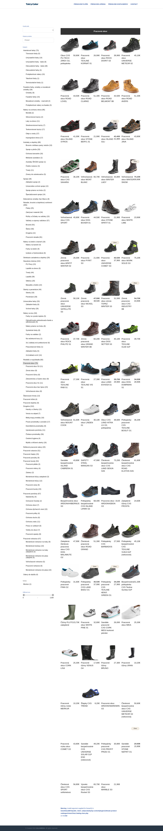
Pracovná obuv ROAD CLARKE (86, 98)
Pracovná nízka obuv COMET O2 (66, 746)
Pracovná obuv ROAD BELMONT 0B (107, 98)
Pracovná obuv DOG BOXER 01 (86, 220)
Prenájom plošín (81, 4)
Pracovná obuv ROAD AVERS (127, 98)
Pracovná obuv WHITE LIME (127, 220)
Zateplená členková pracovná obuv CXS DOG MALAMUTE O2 (66, 549)
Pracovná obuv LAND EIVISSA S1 (106, 382)
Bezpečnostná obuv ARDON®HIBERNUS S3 (70, 503)
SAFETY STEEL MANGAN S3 (87, 463)
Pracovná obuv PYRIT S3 (86, 260)
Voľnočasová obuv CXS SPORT (66, 220)
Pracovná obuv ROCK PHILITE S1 (66, 341)
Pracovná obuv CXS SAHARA (65, 179)
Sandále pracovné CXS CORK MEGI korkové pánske (107, 627)
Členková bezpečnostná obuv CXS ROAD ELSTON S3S (128, 465)
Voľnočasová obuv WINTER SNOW (128, 179)
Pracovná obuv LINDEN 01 (87, 422)
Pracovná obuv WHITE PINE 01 (86, 625)
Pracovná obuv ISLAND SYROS (67, 139)
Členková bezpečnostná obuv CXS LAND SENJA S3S (107, 465)
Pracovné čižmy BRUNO (105, 665)
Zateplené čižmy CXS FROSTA (126, 503)
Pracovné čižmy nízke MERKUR (66, 706)
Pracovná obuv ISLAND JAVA (127, 139)
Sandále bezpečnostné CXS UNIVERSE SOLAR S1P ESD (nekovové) (87, 752)
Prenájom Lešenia (98, 4)
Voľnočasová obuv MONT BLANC (86, 179)
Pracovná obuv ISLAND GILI (107, 139)
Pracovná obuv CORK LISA (66, 665)
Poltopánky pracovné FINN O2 (65, 584)
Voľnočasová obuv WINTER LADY (107, 179)
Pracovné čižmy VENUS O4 (87, 665)
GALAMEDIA (40, 828)
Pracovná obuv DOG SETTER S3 (106, 341)
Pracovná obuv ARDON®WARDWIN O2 (110, 706)
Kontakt (134, 4)
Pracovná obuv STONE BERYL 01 (87, 139)
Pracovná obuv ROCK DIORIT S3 (106, 58)
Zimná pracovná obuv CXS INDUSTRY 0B (127, 303)
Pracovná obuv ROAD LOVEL (66, 98)
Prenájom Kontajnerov (118, 4)
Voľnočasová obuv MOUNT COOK (67, 422)
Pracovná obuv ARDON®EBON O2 (108, 503)
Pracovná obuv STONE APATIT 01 (107, 220)
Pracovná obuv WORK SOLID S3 (127, 260)
